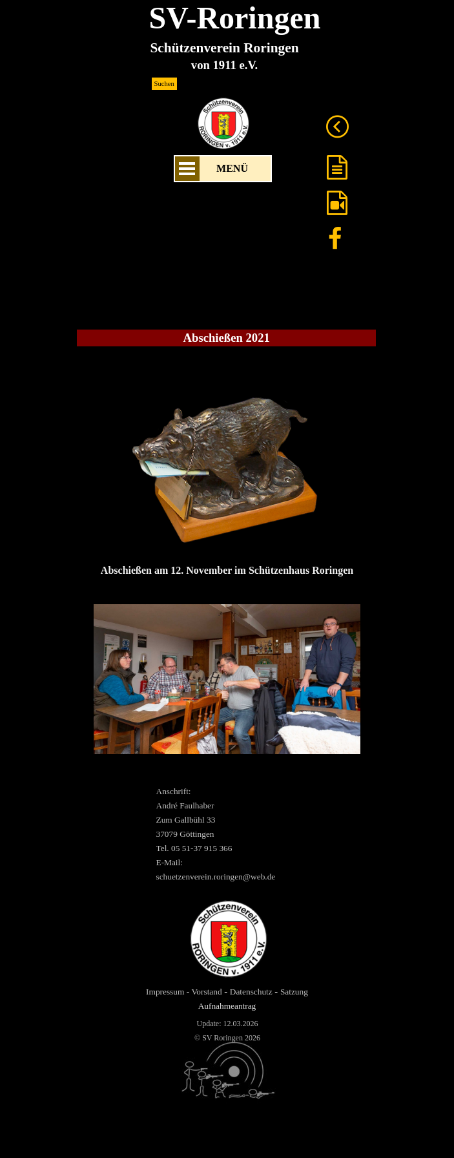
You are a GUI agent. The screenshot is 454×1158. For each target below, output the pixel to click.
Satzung (294, 991)
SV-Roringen (235, 18)
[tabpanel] (227, 476)
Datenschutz (251, 991)
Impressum (165, 991)
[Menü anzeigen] (187, 168)
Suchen (164, 83)
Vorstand (206, 991)
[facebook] (335, 238)
